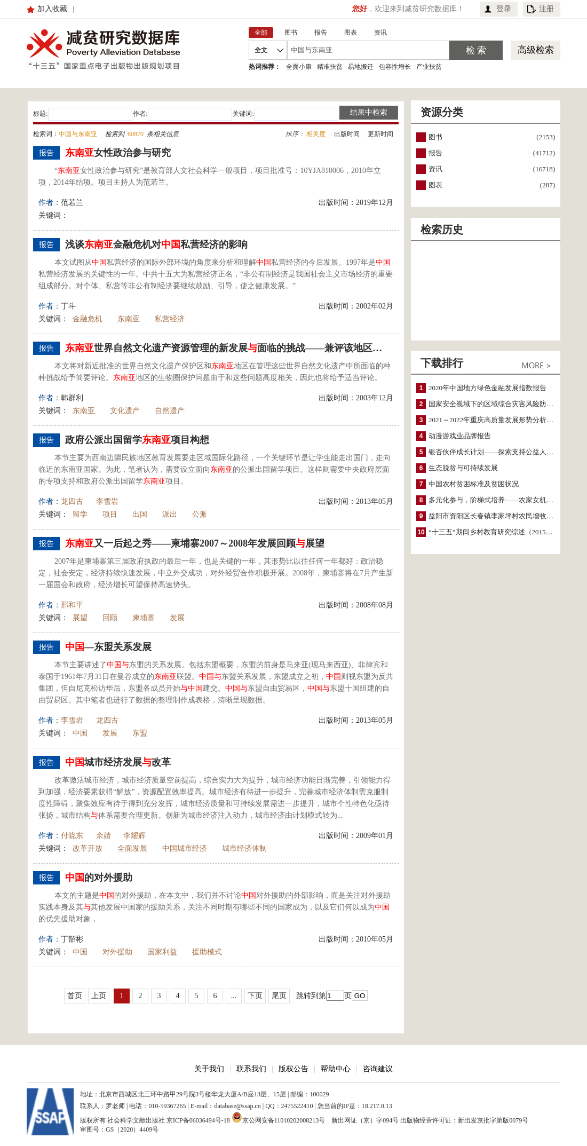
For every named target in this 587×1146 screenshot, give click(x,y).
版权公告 (293, 1069)
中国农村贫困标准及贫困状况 (474, 484)
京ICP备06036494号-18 (198, 1120)
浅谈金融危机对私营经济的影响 (156, 244)
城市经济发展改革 (118, 762)
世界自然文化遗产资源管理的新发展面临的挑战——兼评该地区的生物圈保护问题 (228, 348)
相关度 (316, 134)
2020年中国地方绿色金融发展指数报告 (487, 388)
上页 (98, 996)
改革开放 (87, 848)
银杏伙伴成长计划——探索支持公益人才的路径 (501, 452)
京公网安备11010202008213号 (279, 1117)
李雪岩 (107, 501)
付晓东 (72, 836)
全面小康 (299, 66)
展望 (80, 618)
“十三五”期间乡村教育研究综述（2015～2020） (501, 532)
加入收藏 (52, 9)
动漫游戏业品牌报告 (460, 436)
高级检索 (536, 50)
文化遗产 (125, 411)
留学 (80, 514)
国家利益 (162, 952)
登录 (503, 9)
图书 (435, 137)
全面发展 (132, 848)
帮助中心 (336, 1069)
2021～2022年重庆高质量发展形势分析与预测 (498, 420)
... (234, 996)
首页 (74, 996)
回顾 (109, 618)
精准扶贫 (330, 66)
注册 (546, 9)
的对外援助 (98, 877)
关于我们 (209, 1069)
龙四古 (72, 501)
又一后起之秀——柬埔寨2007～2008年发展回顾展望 (194, 543)
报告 (435, 153)
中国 (80, 733)
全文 (261, 50)
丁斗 (68, 306)
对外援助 (117, 952)
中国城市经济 (184, 848)
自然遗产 (170, 411)
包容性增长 (395, 66)
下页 (255, 996)
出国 (139, 514)
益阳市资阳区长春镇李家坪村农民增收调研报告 (501, 516)
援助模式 (207, 952)
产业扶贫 (429, 66)
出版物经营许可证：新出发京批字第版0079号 (464, 1120)
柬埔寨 (143, 618)
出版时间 (347, 134)
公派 (199, 514)
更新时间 (380, 134)
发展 (177, 618)
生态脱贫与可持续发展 (463, 468)
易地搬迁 (361, 66)
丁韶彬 (72, 939)
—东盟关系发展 (108, 647)
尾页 (279, 996)
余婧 (103, 836)
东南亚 (128, 319)
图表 (435, 185)
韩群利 (72, 398)
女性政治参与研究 (118, 152)
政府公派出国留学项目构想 (137, 439)
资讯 (435, 169)
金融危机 (87, 319)
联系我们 (251, 1069)
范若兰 (72, 203)
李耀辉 (134, 836)
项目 (109, 514)
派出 (169, 514)
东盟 (139, 733)
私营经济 (170, 319)
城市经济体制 (244, 848)
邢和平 (72, 605)
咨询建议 (378, 1069)
